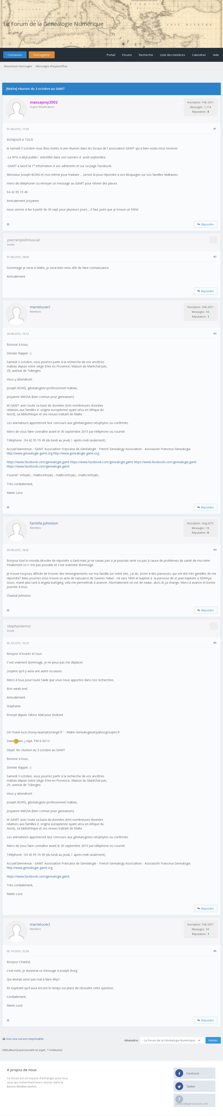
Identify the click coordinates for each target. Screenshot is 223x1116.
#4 (214, 549)
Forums (127, 55)
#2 (214, 256)
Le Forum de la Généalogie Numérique (53, 24)
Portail (111, 55)
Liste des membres (172, 55)
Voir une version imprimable (25, 1039)
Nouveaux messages (18, 66)
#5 (214, 642)
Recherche (146, 55)
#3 (214, 333)
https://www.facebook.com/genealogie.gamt (38, 462)
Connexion (15, 55)
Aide (216, 55)
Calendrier (199, 55)
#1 (214, 128)
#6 (214, 950)
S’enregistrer (41, 55)
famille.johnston (44, 523)
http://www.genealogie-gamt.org (29, 453)
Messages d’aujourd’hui (51, 66)
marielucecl (40, 306)
